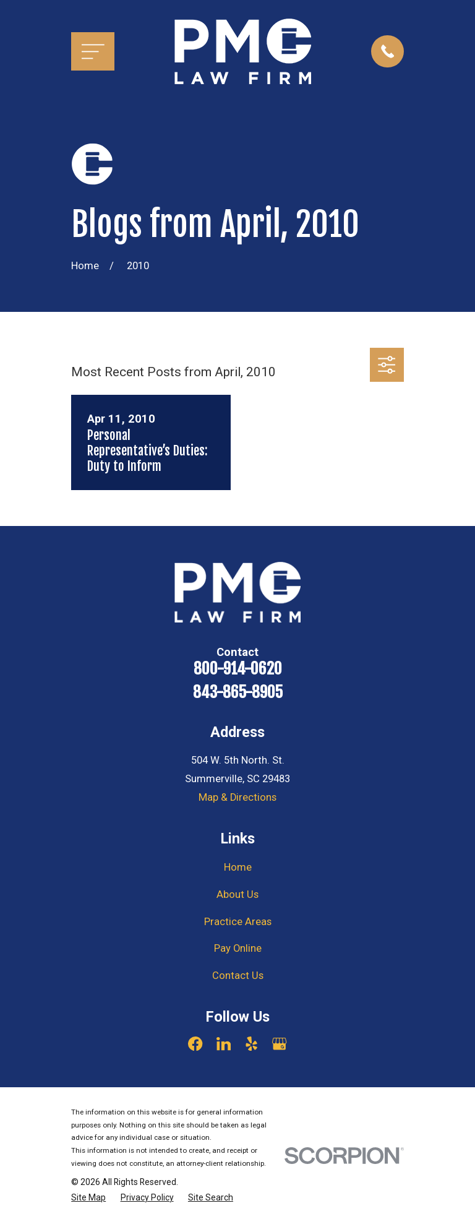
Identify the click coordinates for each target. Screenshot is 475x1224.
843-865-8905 (238, 692)
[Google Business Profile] (279, 1044)
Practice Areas (238, 922)
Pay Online (238, 948)
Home (238, 867)
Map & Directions (237, 797)
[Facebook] (195, 1044)
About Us (237, 894)
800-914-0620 (238, 668)
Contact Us (237, 975)
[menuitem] (88, 1197)
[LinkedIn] (223, 1044)
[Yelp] (251, 1044)
